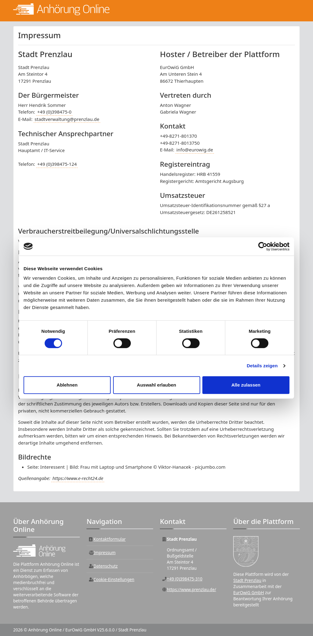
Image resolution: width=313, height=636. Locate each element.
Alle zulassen (245, 384)
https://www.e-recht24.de (77, 478)
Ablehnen (67, 384)
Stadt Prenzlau (247, 580)
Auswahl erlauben (156, 384)
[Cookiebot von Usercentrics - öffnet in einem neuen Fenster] (262, 246)
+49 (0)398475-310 (184, 579)
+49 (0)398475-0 (54, 112)
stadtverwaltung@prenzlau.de (67, 119)
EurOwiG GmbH (248, 592)
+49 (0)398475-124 (57, 164)
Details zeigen (262, 365)
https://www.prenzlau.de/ (191, 589)
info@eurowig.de (194, 150)
